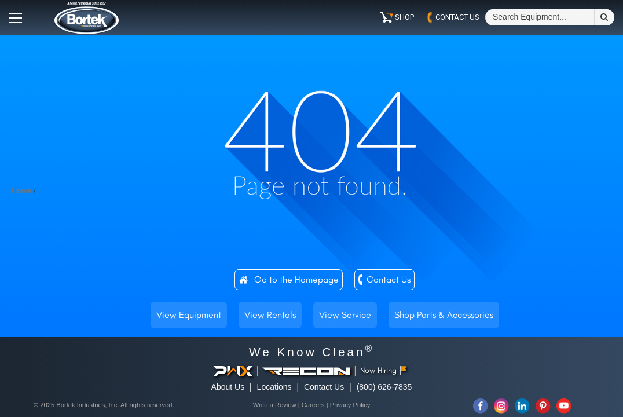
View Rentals (270, 314)
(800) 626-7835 (384, 387)
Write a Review (274, 404)
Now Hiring (383, 370)
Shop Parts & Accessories (443, 314)
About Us (228, 387)
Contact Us (389, 279)
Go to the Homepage (296, 279)
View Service (345, 314)
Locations (274, 387)
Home (21, 190)
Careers (313, 404)
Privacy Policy (350, 404)
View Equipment (188, 314)
